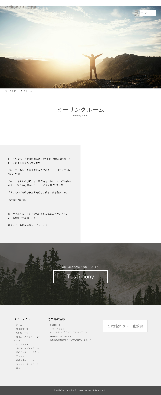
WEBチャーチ (22, 333)
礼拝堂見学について (25, 360)
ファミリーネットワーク (27, 364)
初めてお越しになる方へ (27, 352)
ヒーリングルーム (24, 344)
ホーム (8, 91)
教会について (22, 329)
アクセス (20, 356)
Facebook (55, 325)
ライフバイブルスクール (27, 348)
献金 (18, 368)
